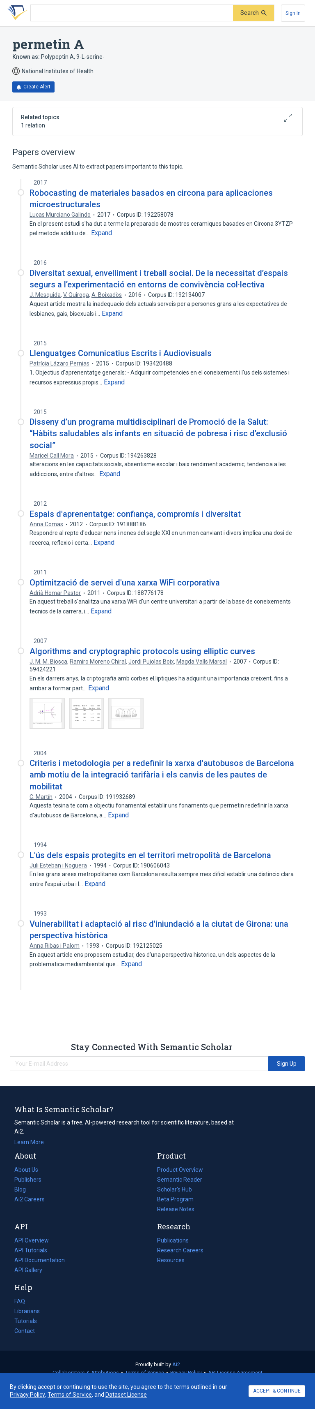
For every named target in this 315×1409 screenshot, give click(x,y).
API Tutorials (30, 1250)
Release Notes (175, 1209)
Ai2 (176, 1364)
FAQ (19, 1301)
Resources (171, 1260)
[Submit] (253, 13)
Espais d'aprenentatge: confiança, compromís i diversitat (135, 514)
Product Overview (180, 1169)
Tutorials (25, 1321)
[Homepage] (16, 13)
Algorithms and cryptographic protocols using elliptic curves (142, 651)
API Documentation (39, 1260)
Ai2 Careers (29, 1199)
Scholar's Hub (174, 1189)
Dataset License (126, 1394)
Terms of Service (144, 1373)
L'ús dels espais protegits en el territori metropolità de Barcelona (150, 855)
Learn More (29, 1142)
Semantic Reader (179, 1179)
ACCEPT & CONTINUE (277, 1391)
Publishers (27, 1179)
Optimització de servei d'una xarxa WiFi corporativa (125, 583)
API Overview (31, 1240)
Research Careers (180, 1250)
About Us (26, 1169)
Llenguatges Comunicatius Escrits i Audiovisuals (121, 353)
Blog (23, 1189)
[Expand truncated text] (101, 233)
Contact (24, 1331)
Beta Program (175, 1199)
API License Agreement (235, 1373)
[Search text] (132, 13)
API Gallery (28, 1270)
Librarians (27, 1311)
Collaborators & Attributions (85, 1373)
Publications (173, 1240)
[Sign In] (293, 13)
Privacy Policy (186, 1373)
